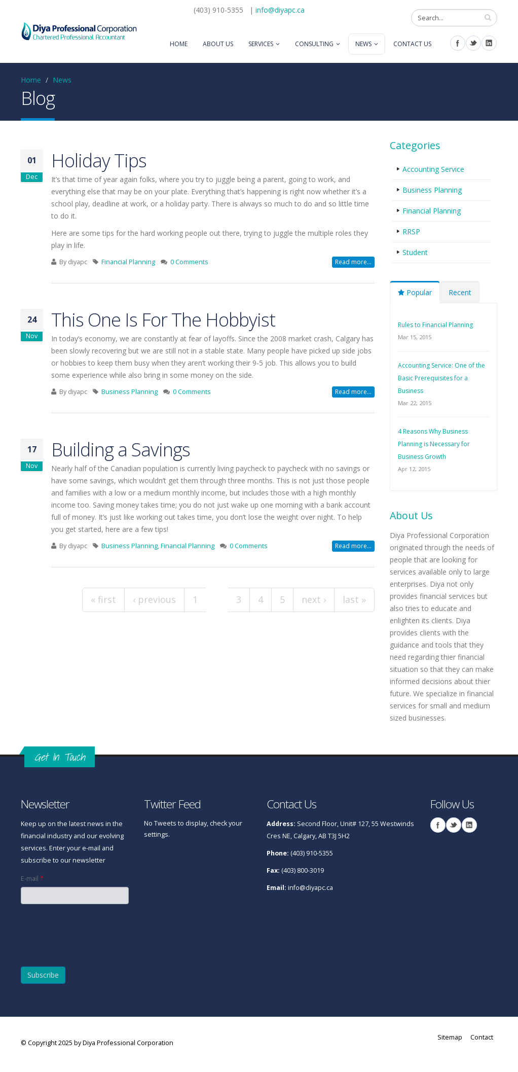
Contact (481, 1037)
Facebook (457, 43)
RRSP (411, 231)
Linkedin (489, 43)
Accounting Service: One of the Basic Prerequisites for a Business (441, 378)
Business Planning (129, 391)
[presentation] (75, 931)
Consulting (314, 44)
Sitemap (449, 1037)
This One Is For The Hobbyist (163, 319)
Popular (415, 292)
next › (314, 599)
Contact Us (412, 44)
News (363, 44)
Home (179, 44)
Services (260, 44)
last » (354, 599)
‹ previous (154, 599)
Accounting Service (433, 169)
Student (415, 252)
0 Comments (189, 262)
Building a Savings (120, 449)
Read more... (353, 262)
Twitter (473, 43)
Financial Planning (128, 262)
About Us (218, 44)
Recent (460, 292)
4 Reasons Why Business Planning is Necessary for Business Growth (434, 444)
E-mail (32, 878)
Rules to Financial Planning (435, 324)
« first (103, 599)
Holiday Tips (98, 160)
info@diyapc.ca (280, 10)
